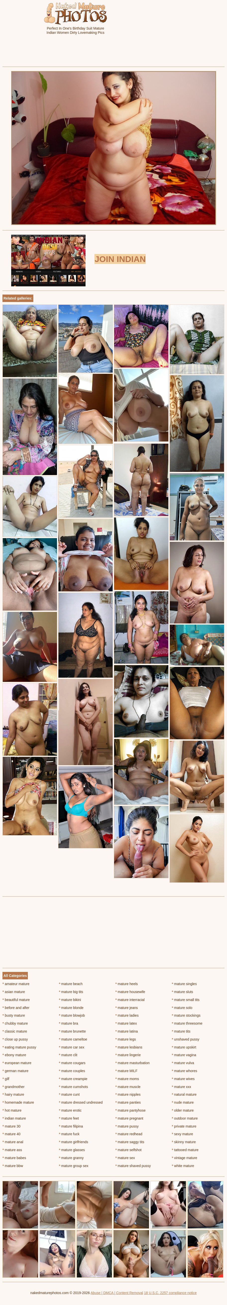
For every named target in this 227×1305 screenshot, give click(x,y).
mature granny (71, 1158)
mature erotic (70, 1110)
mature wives (183, 1079)
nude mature (183, 1102)
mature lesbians (128, 1047)
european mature (16, 1063)
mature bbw (12, 1166)
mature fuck (69, 1134)
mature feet (69, 1118)
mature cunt (69, 1094)
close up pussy (15, 1039)
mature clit (68, 1055)
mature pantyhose (130, 1110)
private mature (184, 1126)
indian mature (14, 1118)
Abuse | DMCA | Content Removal (117, 1293)
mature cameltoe (73, 1039)
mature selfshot (128, 1150)
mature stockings (186, 1015)
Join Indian (120, 259)
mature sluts (182, 992)
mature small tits (185, 1000)
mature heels (126, 984)
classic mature (14, 1031)
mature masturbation (132, 1063)
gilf (5, 1079)
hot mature (11, 1110)
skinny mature (184, 1142)
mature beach (71, 984)
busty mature (13, 1015)
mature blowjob (72, 1015)
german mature (15, 1071)
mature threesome (187, 1023)
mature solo (182, 1008)
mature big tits (71, 992)
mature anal (12, 1142)
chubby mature (15, 1023)
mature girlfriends (73, 1142)
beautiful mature (16, 1000)
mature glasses (72, 1150)
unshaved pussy (185, 1039)
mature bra (68, 1023)
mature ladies (126, 1015)
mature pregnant (129, 1118)
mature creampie (73, 1079)
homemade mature (18, 1102)
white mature (183, 1166)
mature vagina (184, 1055)
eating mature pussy (19, 1047)
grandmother (13, 1087)
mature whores (184, 1071)
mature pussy (126, 1126)
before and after (15, 1008)
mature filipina (71, 1126)
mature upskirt (184, 1047)
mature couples (72, 1071)
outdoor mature (185, 1118)
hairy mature (13, 1094)
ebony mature (14, 1055)
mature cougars (72, 1063)
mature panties (128, 1102)
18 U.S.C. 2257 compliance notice (170, 1293)
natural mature (184, 1094)
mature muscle (127, 1087)
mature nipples (127, 1094)
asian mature (13, 992)
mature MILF (126, 1071)
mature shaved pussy (133, 1166)
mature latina (126, 1031)
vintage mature (184, 1158)
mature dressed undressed (81, 1102)
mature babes (14, 1158)
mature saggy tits (129, 1142)
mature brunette (72, 1031)
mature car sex (71, 1047)
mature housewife (130, 992)
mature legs (125, 1039)
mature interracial (130, 1000)
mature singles (184, 984)
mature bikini (70, 1000)
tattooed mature (185, 1150)
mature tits (181, 1031)
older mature (183, 1110)
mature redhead (128, 1134)
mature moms (127, 1079)
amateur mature (15, 984)
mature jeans (126, 1008)
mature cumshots (73, 1087)
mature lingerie (128, 1055)
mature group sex (73, 1166)
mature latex (126, 1023)
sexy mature (182, 1134)
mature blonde (71, 1008)
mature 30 (11, 1126)
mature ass (12, 1150)
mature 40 (11, 1134)
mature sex (125, 1158)
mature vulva (183, 1063)
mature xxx (181, 1087)
